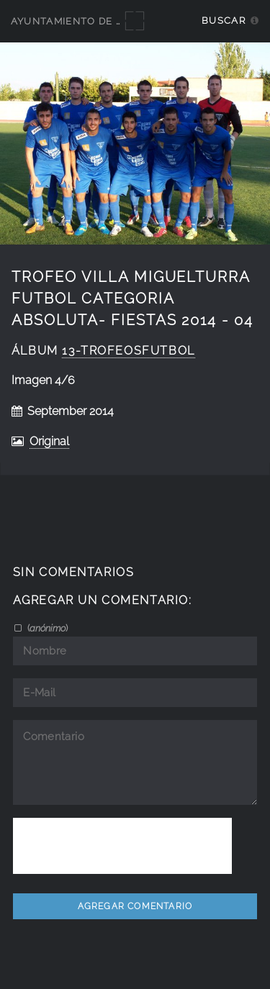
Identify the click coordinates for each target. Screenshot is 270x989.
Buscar (224, 20)
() (46, 628)
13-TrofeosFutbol (128, 350)
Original (49, 441)
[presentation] (122, 846)
